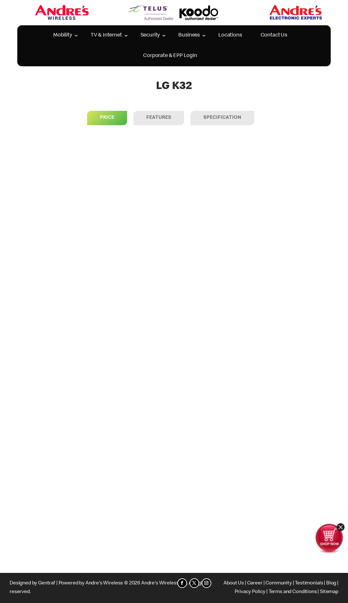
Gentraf (46, 583)
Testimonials (309, 583)
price (107, 117)
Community (278, 583)
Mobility (62, 35)
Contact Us (274, 35)
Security (150, 35)
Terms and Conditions (293, 592)
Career (255, 583)
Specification (222, 117)
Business (189, 35)
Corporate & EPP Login (170, 56)
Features (158, 117)
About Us (233, 583)
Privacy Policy (250, 592)
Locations (230, 35)
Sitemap (329, 592)
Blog (331, 583)
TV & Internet (106, 35)
